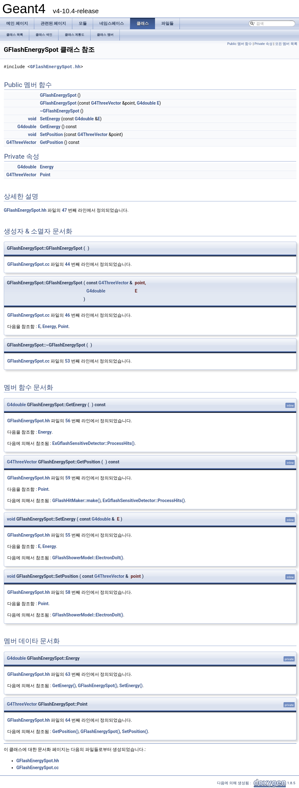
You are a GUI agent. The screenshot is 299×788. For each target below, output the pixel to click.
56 (67, 420)
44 (67, 264)
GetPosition (51, 142)
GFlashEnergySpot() (98, 685)
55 (67, 535)
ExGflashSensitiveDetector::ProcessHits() (93, 443)
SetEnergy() (130, 685)
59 (67, 477)
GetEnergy (50, 126)
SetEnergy (50, 118)
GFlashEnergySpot (58, 95)
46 (67, 315)
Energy (46, 166)
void (32, 118)
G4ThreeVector (106, 103)
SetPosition (51, 134)
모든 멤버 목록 (286, 44)
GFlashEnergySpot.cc (28, 264)
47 (64, 210)
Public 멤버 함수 (239, 44)
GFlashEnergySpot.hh (55, 67)
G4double (146, 103)
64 (67, 720)
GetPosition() (65, 731)
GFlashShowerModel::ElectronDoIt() (87, 557)
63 (67, 674)
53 (67, 361)
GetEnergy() (64, 685)
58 (67, 592)
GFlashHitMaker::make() (76, 500)
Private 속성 (263, 44)
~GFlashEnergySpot (59, 110)
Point (45, 174)
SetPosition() (135, 731)
